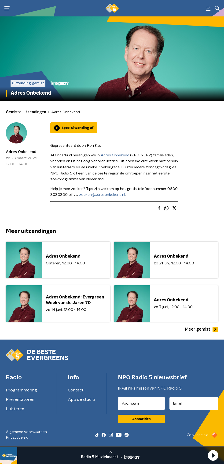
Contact (76, 390)
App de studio (81, 400)
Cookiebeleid (197, 435)
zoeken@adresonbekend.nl (102, 195)
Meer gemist (201, 329)
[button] (213, 455)
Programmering (21, 390)
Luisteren (15, 409)
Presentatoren (20, 400)
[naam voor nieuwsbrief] (141, 403)
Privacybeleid (17, 437)
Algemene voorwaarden (26, 432)
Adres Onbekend (21, 152)
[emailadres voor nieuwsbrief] (193, 403)
